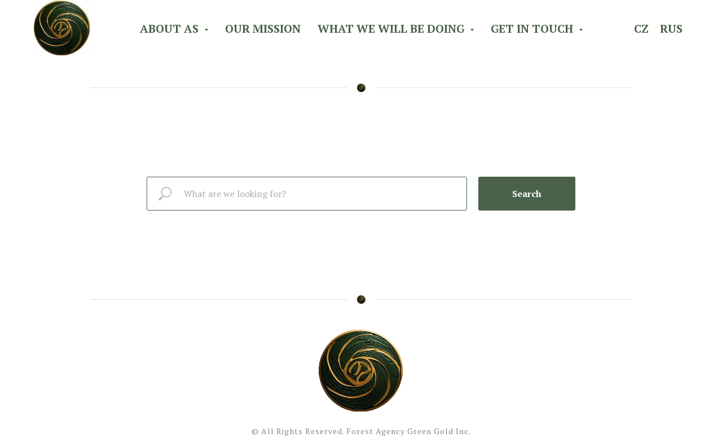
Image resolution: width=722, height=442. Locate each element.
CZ (641, 28)
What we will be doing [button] (392, 28)
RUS (671, 28)
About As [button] (170, 28)
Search (527, 193)
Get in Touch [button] (533, 28)
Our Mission (263, 28)
